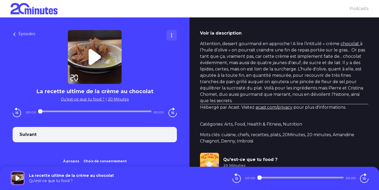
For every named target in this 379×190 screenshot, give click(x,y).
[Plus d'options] (171, 35)
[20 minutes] (180, 8)
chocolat (350, 43)
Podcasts (359, 8)
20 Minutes (118, 99)
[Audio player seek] (94, 111)
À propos (71, 161)
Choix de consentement (105, 161)
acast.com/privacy (274, 107)
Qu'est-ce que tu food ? (82, 99)
